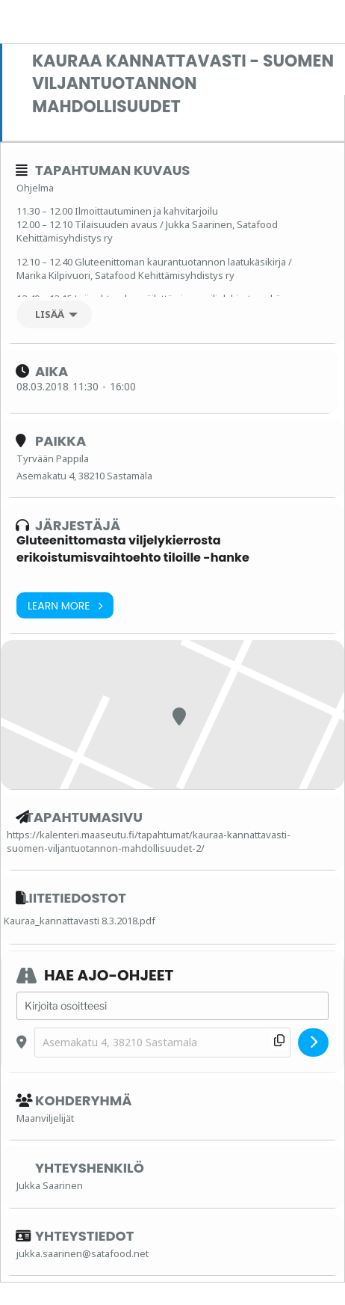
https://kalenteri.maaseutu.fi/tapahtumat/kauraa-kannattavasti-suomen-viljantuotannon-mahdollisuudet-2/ (148, 841)
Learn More (65, 605)
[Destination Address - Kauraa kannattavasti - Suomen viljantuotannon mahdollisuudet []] (162, 1043)
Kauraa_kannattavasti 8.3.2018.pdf (79, 920)
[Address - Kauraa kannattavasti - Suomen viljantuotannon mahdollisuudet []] (172, 1006)
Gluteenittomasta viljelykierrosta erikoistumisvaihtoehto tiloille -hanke (132, 548)
